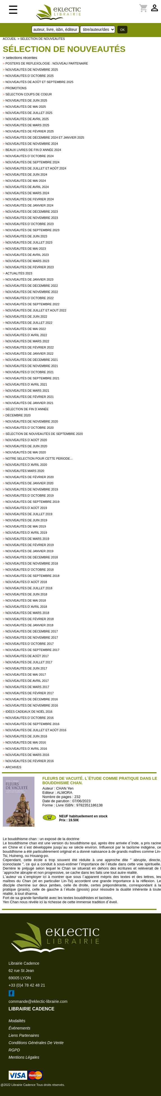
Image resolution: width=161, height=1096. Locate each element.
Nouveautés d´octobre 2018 (29, 569)
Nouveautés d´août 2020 (26, 440)
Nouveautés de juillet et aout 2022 (35, 310)
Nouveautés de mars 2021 (27, 390)
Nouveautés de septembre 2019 (32, 501)
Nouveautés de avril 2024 (27, 187)
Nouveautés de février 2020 (29, 477)
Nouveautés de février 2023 (29, 267)
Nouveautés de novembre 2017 (31, 637)
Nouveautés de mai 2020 (25, 452)
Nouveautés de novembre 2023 (31, 217)
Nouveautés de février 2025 (29, 131)
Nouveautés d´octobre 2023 (29, 224)
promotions (15, 88)
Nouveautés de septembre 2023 (32, 230)
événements (20, 1028)
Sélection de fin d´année (26, 409)
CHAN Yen (64, 788)
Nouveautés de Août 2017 (26, 656)
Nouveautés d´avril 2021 (26, 384)
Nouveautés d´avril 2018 (26, 606)
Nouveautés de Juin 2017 (26, 668)
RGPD (14, 1050)
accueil (9, 38)
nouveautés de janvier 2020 (29, 483)
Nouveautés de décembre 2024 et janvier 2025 (44, 137)
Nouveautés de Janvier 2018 (29, 625)
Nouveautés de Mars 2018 (27, 613)
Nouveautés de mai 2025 (25, 106)
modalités (17, 1021)
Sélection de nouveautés (64, 49)
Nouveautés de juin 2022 (26, 316)
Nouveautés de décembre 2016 (31, 699)
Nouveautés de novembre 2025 (31, 69)
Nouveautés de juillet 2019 (28, 514)
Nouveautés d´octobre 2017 (29, 643)
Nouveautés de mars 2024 (27, 193)
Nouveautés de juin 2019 (26, 520)
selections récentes (21, 58)
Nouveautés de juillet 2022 (28, 322)
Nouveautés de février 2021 (29, 396)
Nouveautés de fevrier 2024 (29, 199)
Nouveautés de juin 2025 (26, 100)
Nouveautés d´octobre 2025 (29, 75)
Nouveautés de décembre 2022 (31, 285)
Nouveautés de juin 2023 (26, 236)
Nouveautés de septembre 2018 (32, 575)
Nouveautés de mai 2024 (25, 180)
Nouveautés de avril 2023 (27, 254)
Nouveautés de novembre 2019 (31, 489)
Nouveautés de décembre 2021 (31, 359)
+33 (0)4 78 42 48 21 (27, 985)
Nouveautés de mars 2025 (27, 125)
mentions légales (24, 1057)
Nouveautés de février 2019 (29, 545)
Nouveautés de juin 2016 (26, 736)
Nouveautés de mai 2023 (25, 248)
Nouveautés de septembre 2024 (32, 162)
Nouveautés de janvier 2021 (29, 403)
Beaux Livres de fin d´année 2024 (33, 150)
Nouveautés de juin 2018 (26, 594)
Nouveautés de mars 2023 (27, 261)
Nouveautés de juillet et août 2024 (35, 168)
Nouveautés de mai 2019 (25, 526)
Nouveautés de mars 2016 (27, 754)
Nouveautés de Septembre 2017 (32, 650)
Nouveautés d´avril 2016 (26, 748)
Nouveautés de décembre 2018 (31, 557)
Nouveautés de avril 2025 (27, 119)
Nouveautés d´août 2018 (26, 582)
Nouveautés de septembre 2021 (32, 378)
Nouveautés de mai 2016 (25, 742)
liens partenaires (24, 1035)
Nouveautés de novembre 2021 (31, 366)
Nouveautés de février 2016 (29, 761)
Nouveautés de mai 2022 (25, 329)
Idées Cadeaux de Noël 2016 (28, 711)
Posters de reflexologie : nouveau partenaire (46, 63)
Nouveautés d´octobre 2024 (29, 156)
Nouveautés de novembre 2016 (31, 705)
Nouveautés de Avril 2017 (27, 680)
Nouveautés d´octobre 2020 (29, 427)
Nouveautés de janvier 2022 (29, 353)
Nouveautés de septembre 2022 (32, 304)
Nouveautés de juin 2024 (26, 174)
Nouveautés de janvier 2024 (29, 205)
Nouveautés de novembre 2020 (31, 421)
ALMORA (64, 792)
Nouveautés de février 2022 (29, 347)
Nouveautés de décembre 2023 (31, 211)
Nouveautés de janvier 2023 (29, 279)
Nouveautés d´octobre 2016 (29, 717)
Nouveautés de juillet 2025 (28, 112)
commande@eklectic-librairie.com (38, 1001)
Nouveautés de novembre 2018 (31, 563)
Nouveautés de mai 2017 (25, 674)
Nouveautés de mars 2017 (27, 687)
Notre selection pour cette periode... (39, 458)
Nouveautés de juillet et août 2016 (35, 730)
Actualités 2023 (18, 273)
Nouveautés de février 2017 (29, 693)
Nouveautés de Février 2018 (29, 619)
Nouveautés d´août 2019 (26, 508)
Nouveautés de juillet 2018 (28, 588)
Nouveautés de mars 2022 (27, 341)
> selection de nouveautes (41, 38)
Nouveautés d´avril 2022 (26, 335)
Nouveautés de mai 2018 (25, 600)
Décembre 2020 (18, 415)
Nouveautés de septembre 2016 (32, 724)
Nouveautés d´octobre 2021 (29, 372)
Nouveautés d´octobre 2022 (29, 298)
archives (13, 767)
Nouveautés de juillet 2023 (28, 242)
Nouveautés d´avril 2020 (26, 464)
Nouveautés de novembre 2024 (31, 143)
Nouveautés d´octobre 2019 (29, 495)
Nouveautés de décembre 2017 (31, 631)
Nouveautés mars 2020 (24, 471)
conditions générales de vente (36, 1042)
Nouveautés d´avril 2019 (26, 532)
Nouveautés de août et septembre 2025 (39, 82)
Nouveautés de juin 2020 (26, 446)
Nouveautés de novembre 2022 (31, 292)
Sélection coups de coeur (28, 94)
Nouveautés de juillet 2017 (28, 662)
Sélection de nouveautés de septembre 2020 (44, 433)
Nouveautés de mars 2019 (27, 538)
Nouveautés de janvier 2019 (29, 551)
